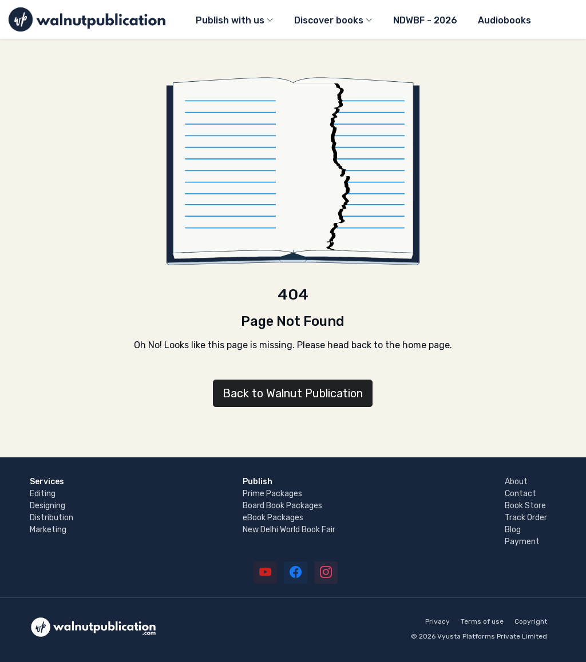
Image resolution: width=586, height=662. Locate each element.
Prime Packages (272, 494)
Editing (43, 494)
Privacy (437, 621)
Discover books (328, 20)
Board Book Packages (282, 506)
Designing (47, 506)
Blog (513, 530)
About (516, 481)
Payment (522, 542)
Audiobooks (504, 20)
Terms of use (482, 621)
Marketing (48, 530)
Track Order (526, 518)
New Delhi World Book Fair (289, 530)
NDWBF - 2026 (425, 20)
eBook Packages (273, 518)
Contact (520, 494)
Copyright (530, 621)
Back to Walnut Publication (293, 393)
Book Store (525, 506)
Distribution (51, 518)
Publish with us (230, 20)
